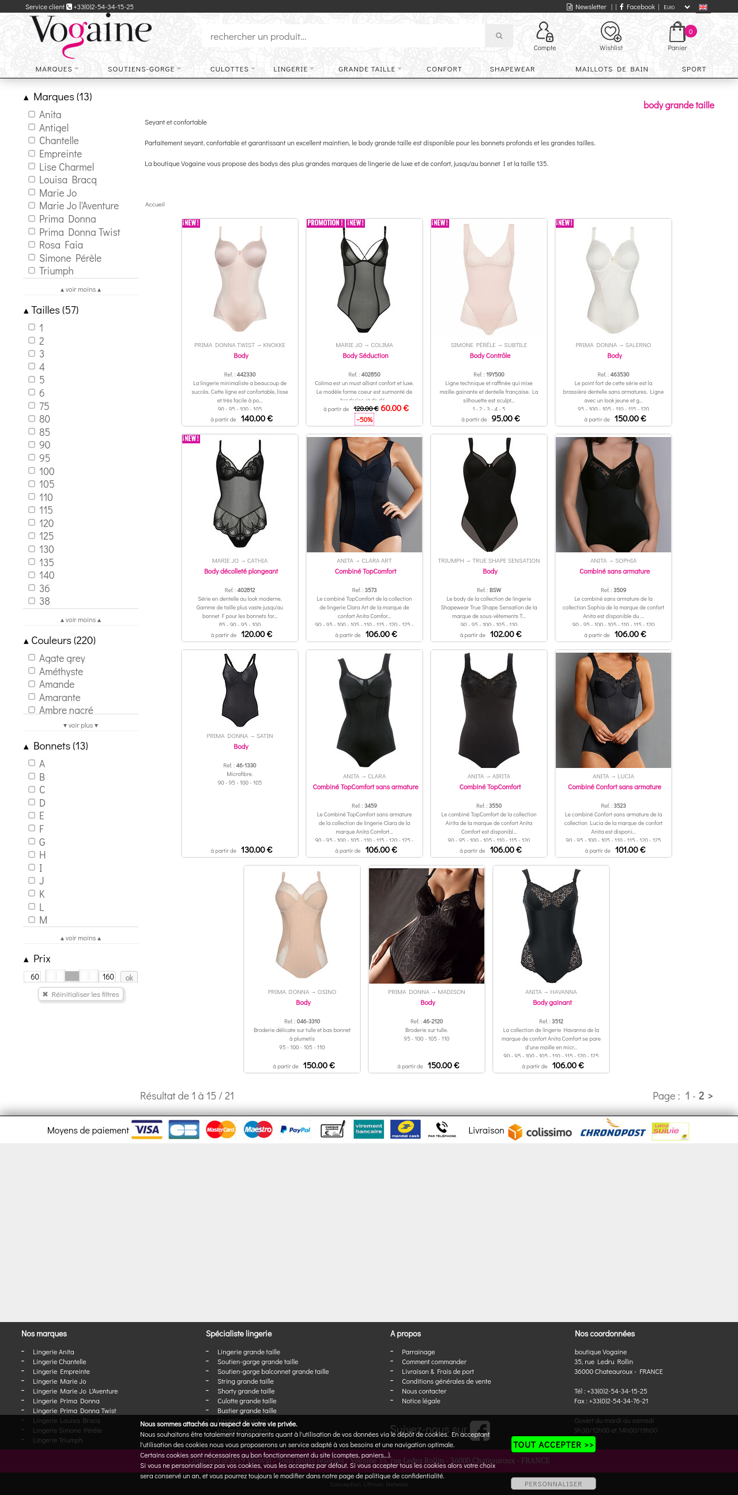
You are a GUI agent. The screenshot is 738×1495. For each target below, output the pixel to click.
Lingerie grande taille (248, 1351)
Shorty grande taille (245, 1390)
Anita (345, 560)
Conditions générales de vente (446, 1380)
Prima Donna (596, 344)
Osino (327, 991)
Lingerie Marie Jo (59, 1380)
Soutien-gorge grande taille (257, 1361)
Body (241, 355)
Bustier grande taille (247, 1410)
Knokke (274, 344)
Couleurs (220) (60, 639)
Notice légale (421, 1400)
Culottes (229, 68)
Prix (37, 958)
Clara (377, 775)
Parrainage (418, 1351)
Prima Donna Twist (224, 344)
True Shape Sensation (506, 560)
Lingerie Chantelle (59, 1361)
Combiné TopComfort (366, 570)
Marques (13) (58, 96)
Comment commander (434, 1361)
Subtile (515, 344)
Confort (444, 68)
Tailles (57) (51, 309)
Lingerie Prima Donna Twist (74, 1410)
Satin (265, 735)
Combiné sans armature (614, 570)
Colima (382, 344)
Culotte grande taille (246, 1400)
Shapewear (512, 68)
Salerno (639, 344)
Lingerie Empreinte (61, 1371)
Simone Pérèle (473, 344)
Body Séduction (365, 355)
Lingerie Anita (53, 1351)
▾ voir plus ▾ (80, 724)
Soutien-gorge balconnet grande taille (273, 1371)
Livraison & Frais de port (438, 1371)
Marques (54, 68)
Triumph (451, 560)
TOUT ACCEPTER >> (553, 1444)
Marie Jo (349, 344)
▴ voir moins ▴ (81, 288)
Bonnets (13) (56, 745)
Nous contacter (424, 1390)
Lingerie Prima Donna (66, 1400)
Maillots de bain (612, 68)
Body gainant (552, 1002)
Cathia (257, 560)
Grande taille (367, 68)
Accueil (155, 203)
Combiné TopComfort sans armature (365, 786)
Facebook (637, 6)
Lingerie (290, 68)
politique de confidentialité (404, 1475)
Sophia (626, 560)
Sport (693, 68)
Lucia (625, 775)
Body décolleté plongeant (241, 570)
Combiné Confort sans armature (614, 786)
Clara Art (376, 560)
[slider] (55, 976)
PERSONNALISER (553, 1483)
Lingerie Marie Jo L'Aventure (75, 1390)
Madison (451, 991)
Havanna (563, 991)
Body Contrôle (490, 355)
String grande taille (245, 1380)
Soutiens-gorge (141, 68)
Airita (501, 775)
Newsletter (587, 6)
